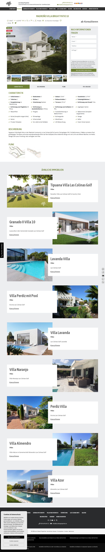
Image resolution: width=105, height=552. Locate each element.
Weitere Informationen (16, 533)
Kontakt (84, 9)
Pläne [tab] (63, 86)
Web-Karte (71, 531)
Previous (9, 50)
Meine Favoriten (93, 9)
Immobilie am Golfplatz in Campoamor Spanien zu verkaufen (84, 546)
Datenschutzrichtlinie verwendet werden (86, 64)
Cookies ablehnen (14, 545)
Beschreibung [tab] (41, 86)
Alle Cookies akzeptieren (14, 537)
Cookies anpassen (13, 541)
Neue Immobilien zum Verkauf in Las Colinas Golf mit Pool (52, 537)
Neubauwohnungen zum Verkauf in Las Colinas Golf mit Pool (84, 537)
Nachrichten (77, 9)
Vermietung (52, 9)
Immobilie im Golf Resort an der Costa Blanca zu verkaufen (52, 546)
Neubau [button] (19, 9)
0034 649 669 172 (67, 2)
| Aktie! (9, 23)
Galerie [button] (70, 9)
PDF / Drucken (86, 86)
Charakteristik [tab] (18, 86)
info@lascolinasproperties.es (65, 4)
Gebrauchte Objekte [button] (29, 9)
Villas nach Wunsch (41, 9)
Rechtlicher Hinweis (52, 531)
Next (65, 50)
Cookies (66, 531)
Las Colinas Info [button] (61, 9)
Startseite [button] (12, 9)
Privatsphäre (60, 531)
